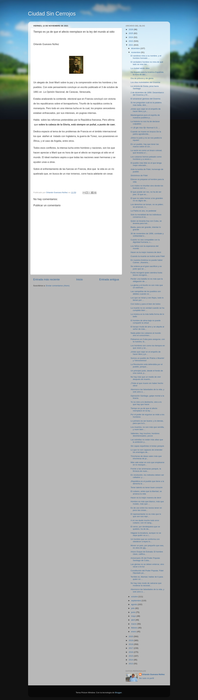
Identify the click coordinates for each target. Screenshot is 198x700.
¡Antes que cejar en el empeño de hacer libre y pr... (146, 110)
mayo (134, 616)
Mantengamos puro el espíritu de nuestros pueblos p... (145, 116)
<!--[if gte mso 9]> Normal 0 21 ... (145, 128)
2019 (131, 640)
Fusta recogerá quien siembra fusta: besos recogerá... (147, 274)
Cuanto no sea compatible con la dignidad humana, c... (145, 241)
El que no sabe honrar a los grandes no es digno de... (147, 199)
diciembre (135, 48)
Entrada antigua (109, 279)
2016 (131, 652)
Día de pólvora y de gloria (142, 78)
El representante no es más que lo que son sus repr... (146, 515)
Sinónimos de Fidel (139, 175)
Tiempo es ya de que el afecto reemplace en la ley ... (144, 409)
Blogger (118, 692)
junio (133, 612)
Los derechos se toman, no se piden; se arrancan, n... (147, 205)
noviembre (136, 52)
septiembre (136, 600)
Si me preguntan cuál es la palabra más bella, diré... (146, 103)
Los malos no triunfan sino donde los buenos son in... (147, 187)
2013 (131, 663)
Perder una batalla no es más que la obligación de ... (147, 280)
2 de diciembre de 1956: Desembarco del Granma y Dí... (147, 93)
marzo (134, 624)
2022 (131, 41)
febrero (134, 628)
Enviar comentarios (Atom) (57, 286)
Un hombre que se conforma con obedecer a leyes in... (145, 540)
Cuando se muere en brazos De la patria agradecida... (146, 133)
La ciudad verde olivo (140, 68)
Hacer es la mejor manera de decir (146, 252)
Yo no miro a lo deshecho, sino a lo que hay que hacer (146, 403)
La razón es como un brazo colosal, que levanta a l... (146, 151)
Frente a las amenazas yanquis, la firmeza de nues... (146, 470)
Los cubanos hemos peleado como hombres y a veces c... (146, 158)
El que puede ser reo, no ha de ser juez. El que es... (146, 193)
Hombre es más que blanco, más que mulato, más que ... (147, 502)
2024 (131, 37)
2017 (131, 648)
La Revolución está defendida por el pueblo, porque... (146, 365)
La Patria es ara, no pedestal (143, 211)
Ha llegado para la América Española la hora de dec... (147, 73)
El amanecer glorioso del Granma (145, 99)
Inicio (79, 279)
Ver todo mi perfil (146, 678)
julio (133, 608)
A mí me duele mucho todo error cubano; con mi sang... (145, 521)
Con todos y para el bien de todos (145, 304)
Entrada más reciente (46, 279)
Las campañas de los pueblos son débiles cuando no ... (146, 292)
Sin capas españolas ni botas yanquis (147, 446)
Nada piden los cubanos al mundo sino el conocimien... (146, 334)
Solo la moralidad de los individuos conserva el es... (146, 215)
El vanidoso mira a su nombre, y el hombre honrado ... (146, 57)
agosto (134, 604)
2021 (131, 45)
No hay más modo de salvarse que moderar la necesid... (146, 584)
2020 (131, 636)
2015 (131, 656)
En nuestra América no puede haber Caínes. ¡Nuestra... (147, 261)
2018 (131, 644)
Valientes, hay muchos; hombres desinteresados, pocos (145, 434)
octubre (134, 596)
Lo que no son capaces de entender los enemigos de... (146, 451)
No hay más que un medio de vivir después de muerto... (146, 378)
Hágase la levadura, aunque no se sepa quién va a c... (146, 534)
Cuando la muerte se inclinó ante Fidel (148, 256)
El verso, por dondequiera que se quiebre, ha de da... (145, 527)
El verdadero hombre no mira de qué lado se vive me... (147, 63)
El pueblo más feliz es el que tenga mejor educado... (146, 164)
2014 (131, 660)
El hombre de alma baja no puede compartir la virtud (146, 321)
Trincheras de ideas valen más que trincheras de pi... (146, 457)
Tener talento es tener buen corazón (147, 487)
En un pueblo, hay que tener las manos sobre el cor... (145, 145)
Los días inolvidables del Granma (145, 82)
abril (133, 620)
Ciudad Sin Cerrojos (52, 14)
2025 (131, 33)
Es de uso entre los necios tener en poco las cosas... (146, 509)
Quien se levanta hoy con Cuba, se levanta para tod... (146, 222)
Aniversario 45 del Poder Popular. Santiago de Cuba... (145, 559)
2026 (131, 29)
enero (134, 631)
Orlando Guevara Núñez (153, 674)
